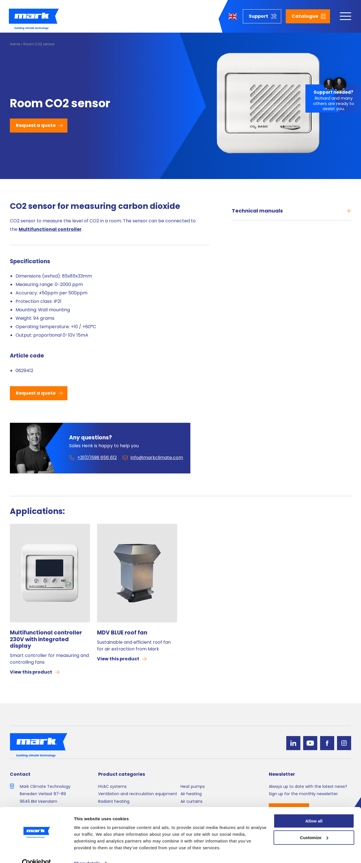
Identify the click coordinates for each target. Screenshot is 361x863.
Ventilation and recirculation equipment (137, 794)
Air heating (191, 794)
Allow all (314, 809)
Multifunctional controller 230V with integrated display (46, 639)
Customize (314, 826)
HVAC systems (112, 786)
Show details (87, 851)
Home (15, 44)
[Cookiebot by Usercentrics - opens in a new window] (36, 852)
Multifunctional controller (50, 229)
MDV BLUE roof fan (122, 632)
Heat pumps (192, 786)
